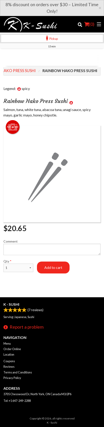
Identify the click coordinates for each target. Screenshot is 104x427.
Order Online (12, 349)
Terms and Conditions (17, 372)
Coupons (9, 361)
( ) (89, 24)
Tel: (17, 401)
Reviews (8, 366)
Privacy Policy (12, 378)
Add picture (13, 127)
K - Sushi (11, 304)
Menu (7, 343)
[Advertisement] (52, 58)
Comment (52, 247)
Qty (18, 265)
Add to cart (53, 267)
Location (8, 354)
